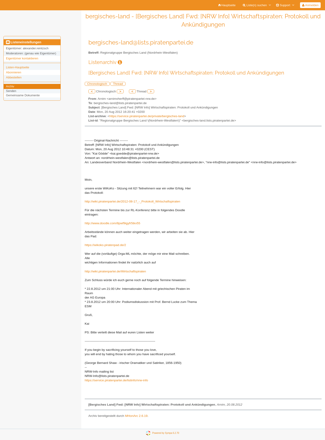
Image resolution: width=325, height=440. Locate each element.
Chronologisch (97, 84)
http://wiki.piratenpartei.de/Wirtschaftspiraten (115, 271)
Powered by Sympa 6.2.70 (165, 433)
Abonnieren (13, 72)
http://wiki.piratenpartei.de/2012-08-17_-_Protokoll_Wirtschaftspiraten (132, 201)
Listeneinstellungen (23, 42)
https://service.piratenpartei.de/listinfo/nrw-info (116, 380)
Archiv (10, 86)
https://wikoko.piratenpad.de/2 (105, 245)
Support (283, 5)
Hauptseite (227, 5)
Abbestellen (14, 77)
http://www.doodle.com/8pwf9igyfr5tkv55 (112, 223)
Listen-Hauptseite (17, 67)
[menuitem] (227, 5)
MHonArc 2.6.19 (136, 416)
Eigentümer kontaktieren (22, 58)
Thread (118, 84)
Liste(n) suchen (255, 5)
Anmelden (310, 5)
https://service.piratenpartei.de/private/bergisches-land (146, 116)
